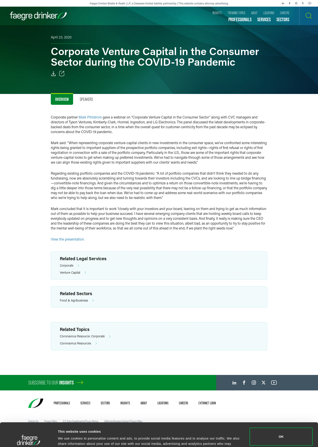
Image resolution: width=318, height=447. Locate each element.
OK (281, 413)
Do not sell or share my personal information (281, 432)
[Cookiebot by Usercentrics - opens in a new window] (28, 438)
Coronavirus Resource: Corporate (85, 336)
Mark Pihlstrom (90, 117)
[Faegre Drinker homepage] (38, 16)
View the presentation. (68, 239)
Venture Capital (73, 272)
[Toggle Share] (62, 73)
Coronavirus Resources (78, 343)
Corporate (69, 265)
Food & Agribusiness (77, 300)
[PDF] (53, 73)
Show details (68, 437)
